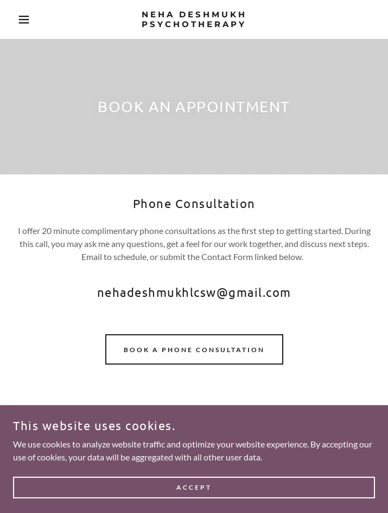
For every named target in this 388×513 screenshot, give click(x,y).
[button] (25, 19)
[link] (194, 19)
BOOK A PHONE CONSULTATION (194, 350)
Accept (194, 487)
